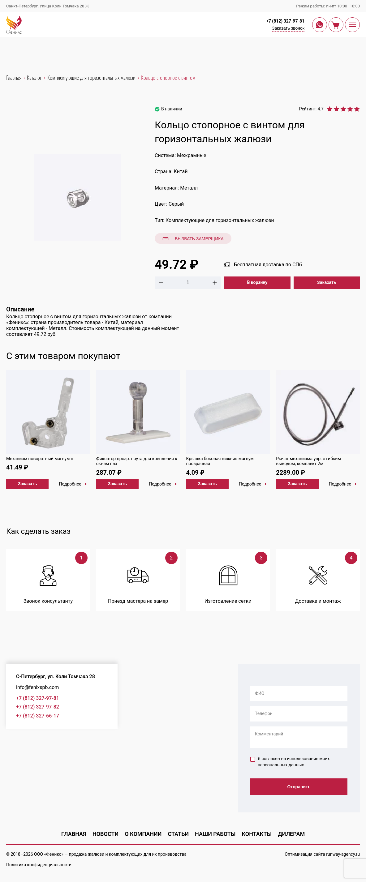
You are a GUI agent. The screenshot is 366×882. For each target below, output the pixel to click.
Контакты (257, 834)
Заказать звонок (288, 28)
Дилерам (291, 834)
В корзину (257, 282)
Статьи (178, 834)
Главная (73, 834)
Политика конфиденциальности (38, 864)
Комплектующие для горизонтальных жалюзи (220, 220)
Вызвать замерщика (193, 239)
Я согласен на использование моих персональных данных (290, 761)
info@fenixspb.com (37, 687)
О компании (143, 834)
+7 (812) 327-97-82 (37, 707)
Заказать (326, 282)
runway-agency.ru (343, 854)
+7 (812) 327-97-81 (285, 21)
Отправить (298, 786)
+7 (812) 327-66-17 (37, 716)
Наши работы (215, 834)
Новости (105, 834)
